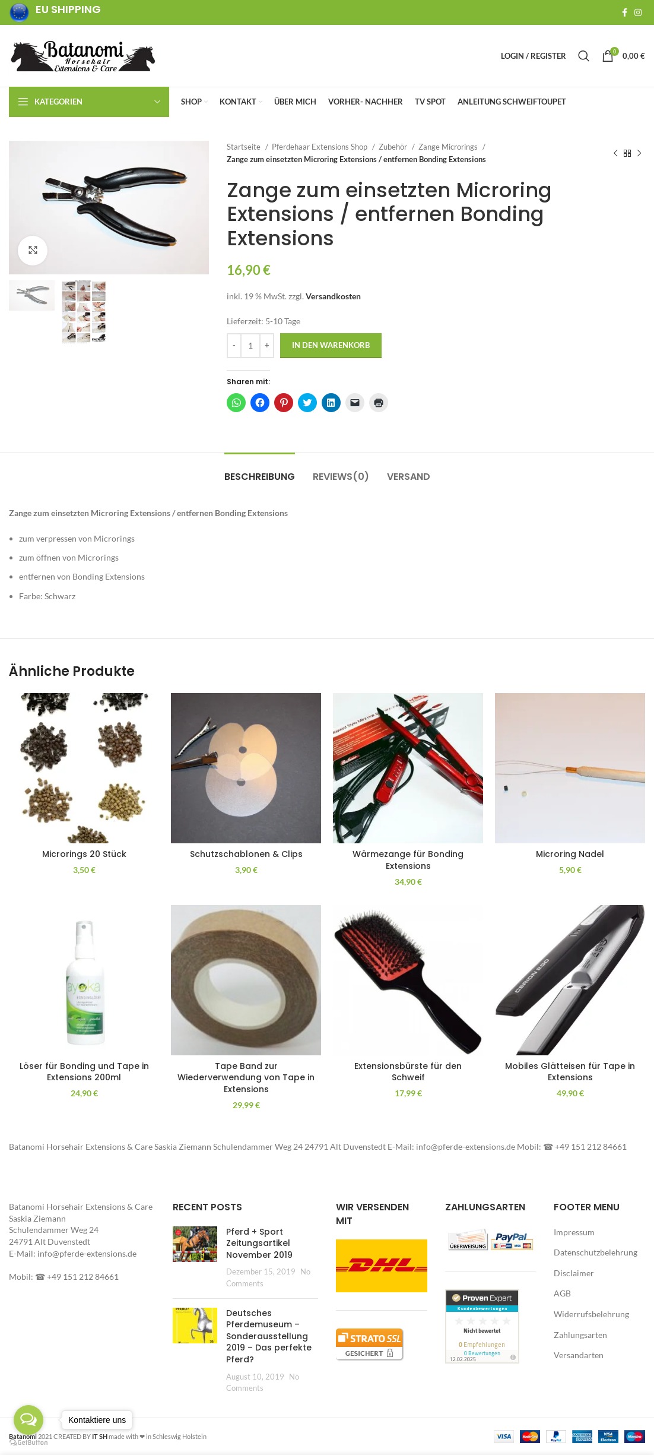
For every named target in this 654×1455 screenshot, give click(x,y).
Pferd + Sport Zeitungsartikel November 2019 (259, 1243)
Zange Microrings (449, 146)
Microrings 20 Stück (84, 854)
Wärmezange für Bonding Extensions (408, 860)
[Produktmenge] (250, 345)
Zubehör (394, 146)
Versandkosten (333, 296)
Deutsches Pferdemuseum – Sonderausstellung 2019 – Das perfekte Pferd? (269, 1336)
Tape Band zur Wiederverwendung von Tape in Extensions (246, 1077)
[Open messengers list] (28, 1420)
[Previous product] (615, 153)
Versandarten (579, 1355)
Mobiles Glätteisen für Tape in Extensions (570, 1072)
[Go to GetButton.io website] (28, 1443)
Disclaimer (574, 1273)
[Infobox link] (55, 12)
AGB (562, 1293)
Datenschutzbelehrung (595, 1252)
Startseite (244, 146)
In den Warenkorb (331, 345)
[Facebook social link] (624, 12)
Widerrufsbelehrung (591, 1314)
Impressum (574, 1232)
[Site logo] (83, 55)
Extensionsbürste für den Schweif (408, 1072)
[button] (109, 207)
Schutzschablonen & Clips (246, 854)
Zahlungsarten (580, 1335)
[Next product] (639, 153)
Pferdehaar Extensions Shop (320, 146)
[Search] (584, 56)
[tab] (259, 471)
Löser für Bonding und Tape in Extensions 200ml (84, 1072)
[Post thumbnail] (195, 1257)
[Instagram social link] (638, 12)
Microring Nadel (570, 854)
